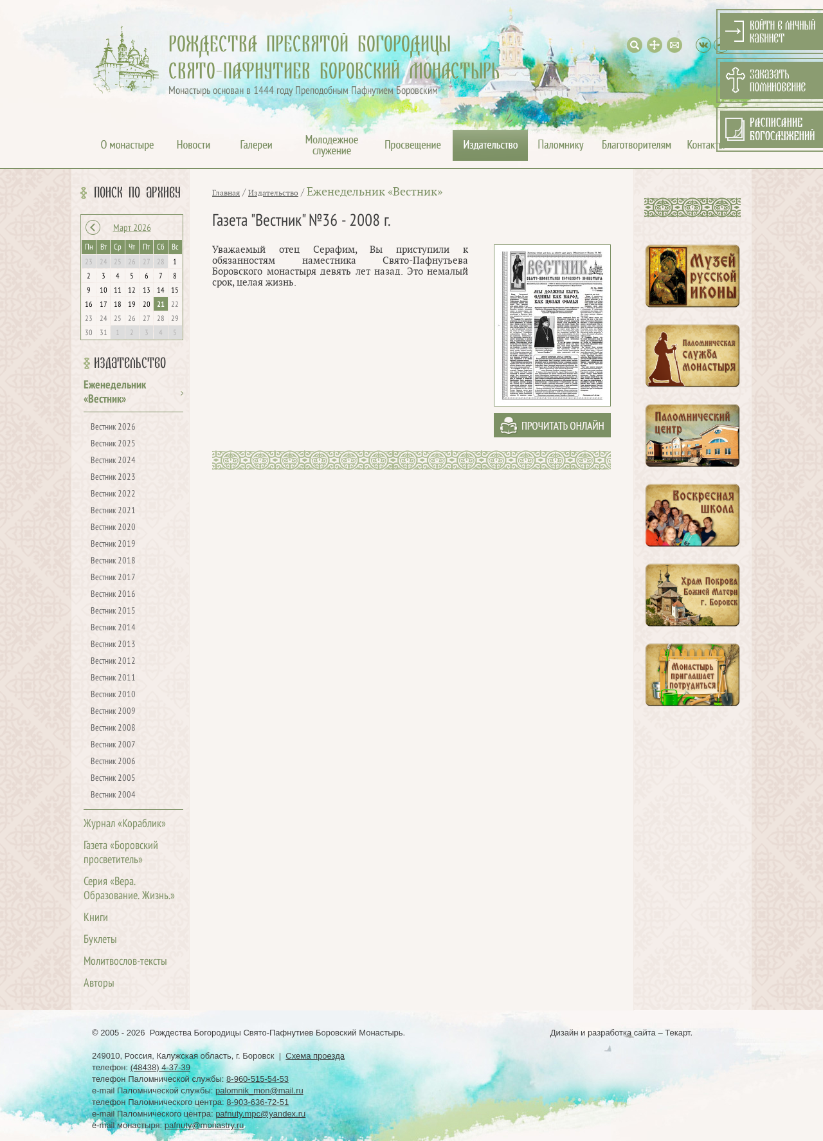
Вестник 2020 (113, 528)
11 (118, 291)
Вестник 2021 (113, 511)
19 (132, 305)
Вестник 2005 (113, 778)
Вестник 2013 (113, 645)
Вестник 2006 (113, 762)
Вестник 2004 (113, 795)
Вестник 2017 (113, 578)
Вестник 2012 (113, 661)
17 (103, 305)
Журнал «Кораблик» (125, 824)
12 (132, 291)
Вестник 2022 (113, 494)
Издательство (130, 363)
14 (161, 291)
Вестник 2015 (113, 611)
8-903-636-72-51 (257, 1102)
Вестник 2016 (113, 594)
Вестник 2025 (113, 444)
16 (89, 305)
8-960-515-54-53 (257, 1079)
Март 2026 (132, 228)
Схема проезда (315, 1056)
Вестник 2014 (113, 628)
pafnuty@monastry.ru (204, 1125)
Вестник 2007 (113, 745)
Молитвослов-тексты (125, 961)
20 (146, 305)
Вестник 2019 (113, 544)
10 (103, 291)
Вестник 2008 (113, 728)
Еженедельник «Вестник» (374, 192)
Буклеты (100, 940)
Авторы (99, 983)
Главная (226, 192)
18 (118, 305)
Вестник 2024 (113, 461)
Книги (96, 918)
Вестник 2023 (113, 477)
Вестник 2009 (113, 711)
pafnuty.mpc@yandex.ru (260, 1113)
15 (175, 291)
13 (146, 291)
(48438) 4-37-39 (160, 1067)
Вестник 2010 (113, 695)
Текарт (677, 1032)
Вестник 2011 (113, 678)
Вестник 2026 (113, 427)
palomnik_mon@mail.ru (259, 1090)
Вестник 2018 (113, 561)
